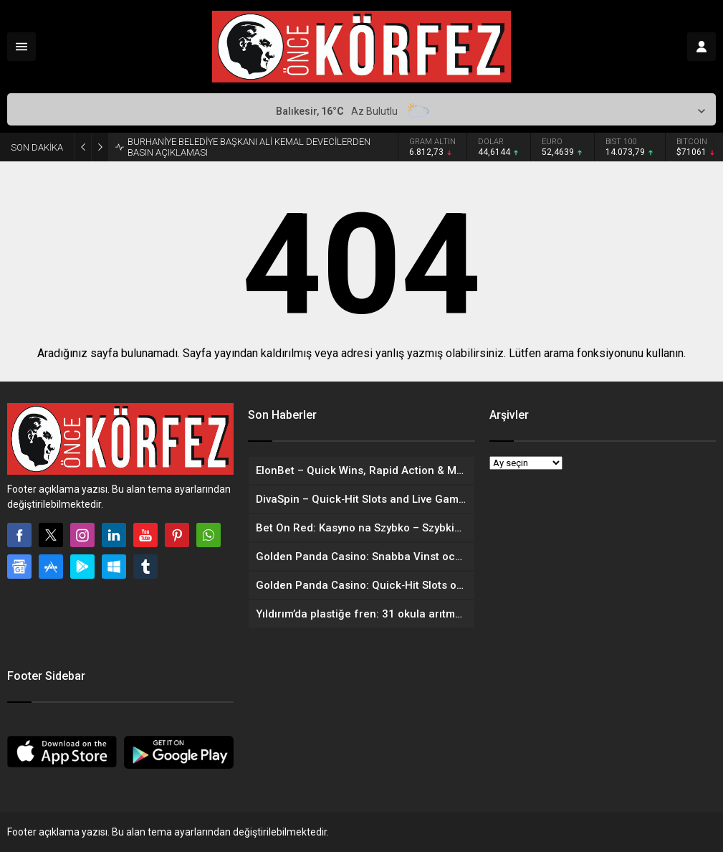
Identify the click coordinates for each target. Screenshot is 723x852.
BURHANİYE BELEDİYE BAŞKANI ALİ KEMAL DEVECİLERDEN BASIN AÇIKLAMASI (249, 147)
